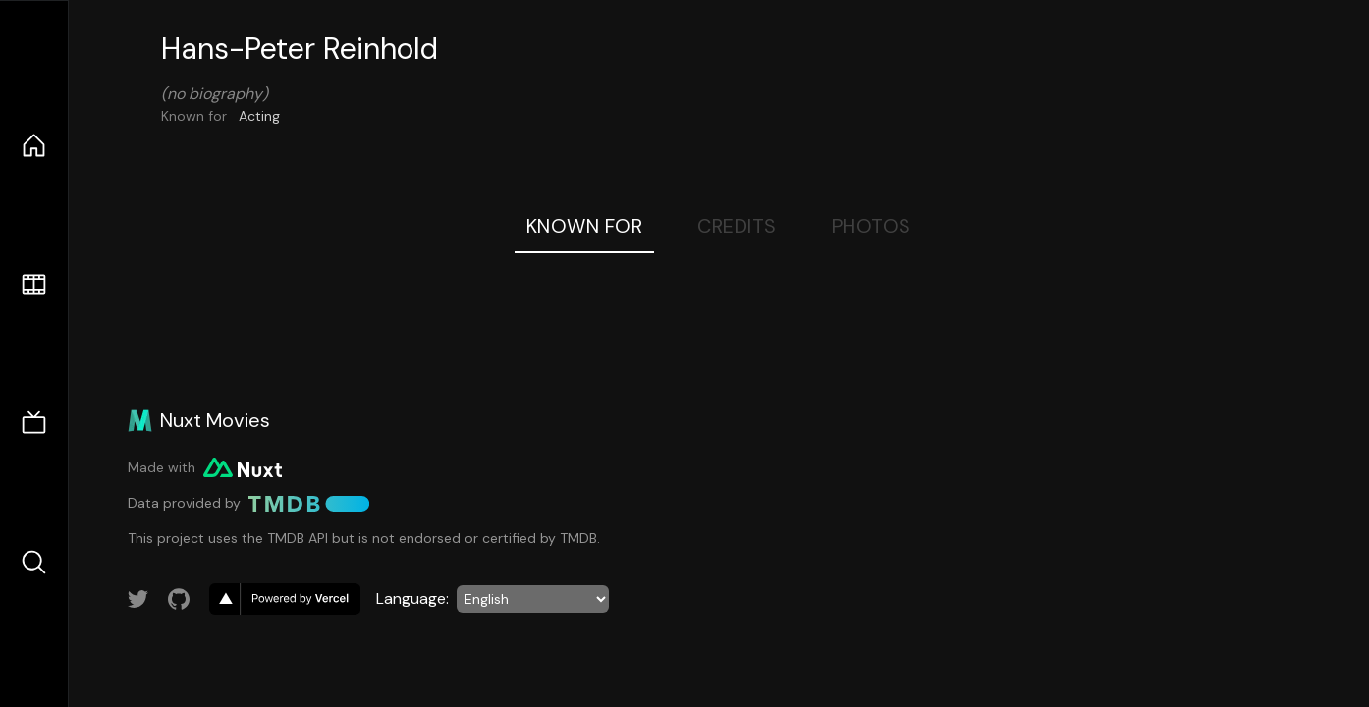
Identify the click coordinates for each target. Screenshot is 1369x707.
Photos (871, 226)
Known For (584, 226)
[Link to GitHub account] (179, 599)
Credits (737, 226)
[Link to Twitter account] (138, 599)
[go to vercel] (284, 599)
